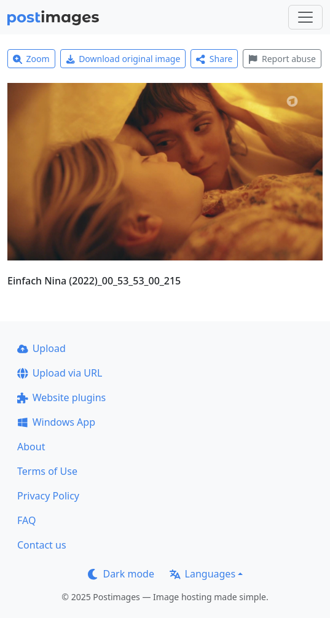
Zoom (31, 59)
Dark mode (121, 574)
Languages (202, 574)
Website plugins (61, 397)
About (31, 446)
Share (214, 59)
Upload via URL (59, 373)
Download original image (123, 59)
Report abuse (281, 59)
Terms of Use (47, 471)
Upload (41, 348)
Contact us (41, 545)
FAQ (26, 520)
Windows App (56, 422)
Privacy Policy (48, 496)
